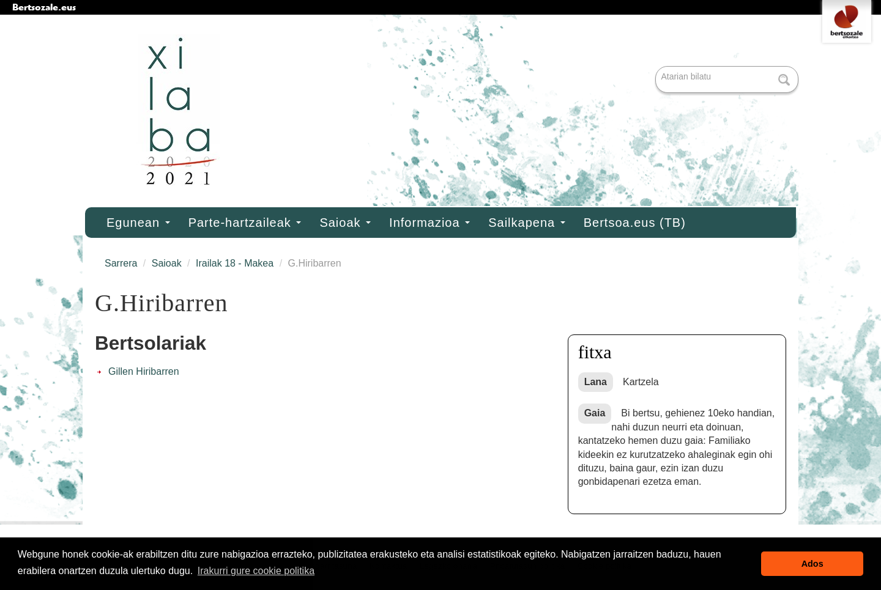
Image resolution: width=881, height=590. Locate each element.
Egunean (138, 222)
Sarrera (121, 263)
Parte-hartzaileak (245, 222)
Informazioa (429, 222)
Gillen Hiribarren (143, 371)
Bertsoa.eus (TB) (635, 222)
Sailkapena (526, 222)
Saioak (345, 222)
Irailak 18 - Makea (234, 263)
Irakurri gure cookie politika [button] (256, 571)
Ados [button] (812, 564)
